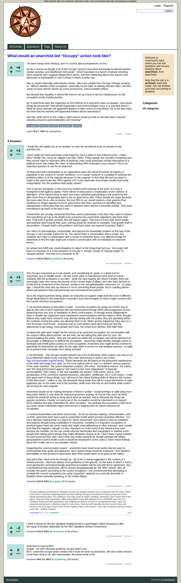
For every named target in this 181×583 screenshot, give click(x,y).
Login (157, 5)
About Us (60, 46)
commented (34, 513)
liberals (43, 126)
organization (65, 126)
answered (31, 258)
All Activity (15, 46)
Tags (47, 46)
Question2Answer (168, 580)
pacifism (53, 126)
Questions (33, 46)
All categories (151, 108)
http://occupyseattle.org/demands (45, 360)
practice (77, 126)
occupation (32, 126)
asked (30, 131)
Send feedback (12, 580)
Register (169, 5)
